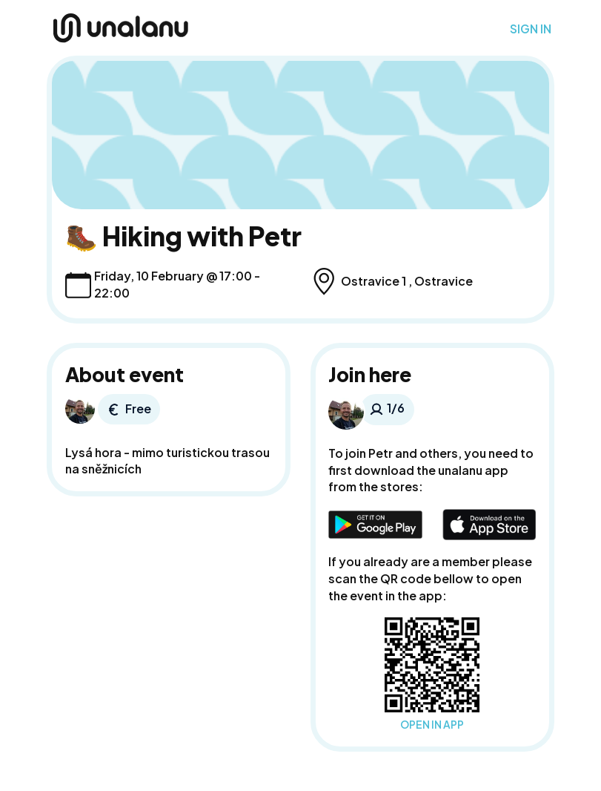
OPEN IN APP (432, 724)
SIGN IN (530, 29)
